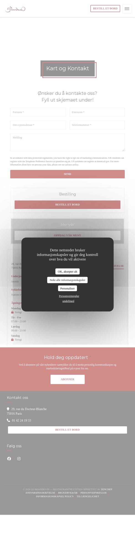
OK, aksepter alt (67, 271)
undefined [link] (68, 301)
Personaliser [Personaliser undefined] (67, 288)
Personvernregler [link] (69, 296)
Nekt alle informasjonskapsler (67, 280)
